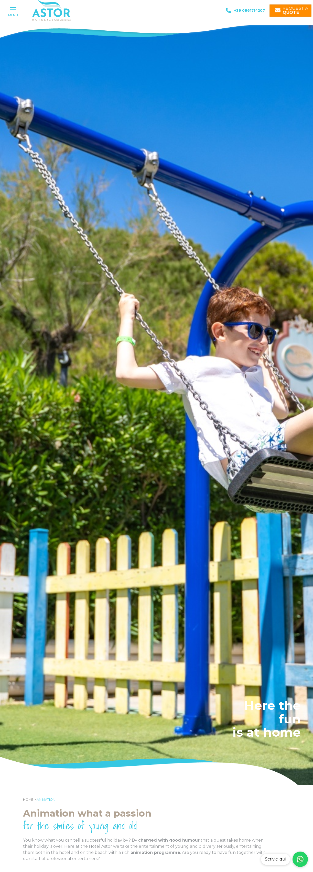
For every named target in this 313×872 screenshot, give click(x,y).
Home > (29, 800)
